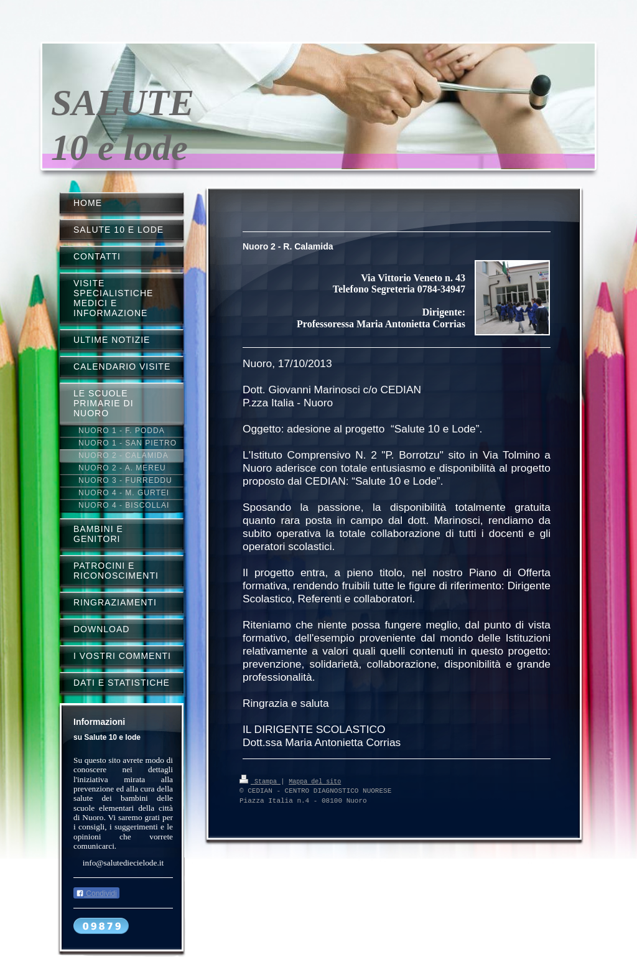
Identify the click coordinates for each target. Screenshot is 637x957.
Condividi (96, 893)
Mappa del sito (315, 781)
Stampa (260, 781)
